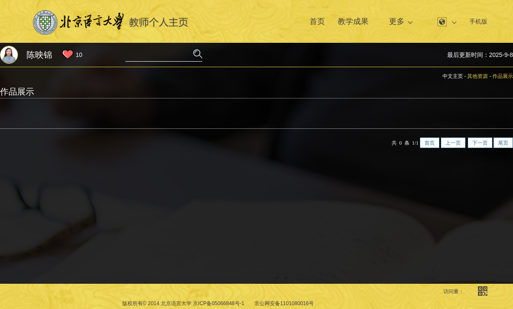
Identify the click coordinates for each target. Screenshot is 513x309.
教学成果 (353, 21)
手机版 (478, 21)
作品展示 (502, 76)
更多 (396, 21)
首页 (317, 21)
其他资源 (477, 76)
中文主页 (452, 76)
